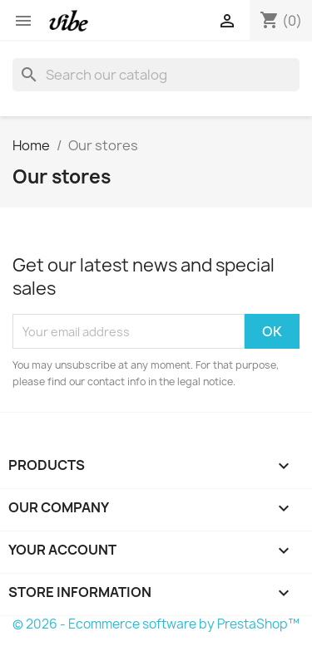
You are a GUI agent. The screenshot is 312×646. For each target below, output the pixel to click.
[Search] (156, 74)
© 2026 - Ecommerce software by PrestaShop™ (156, 624)
